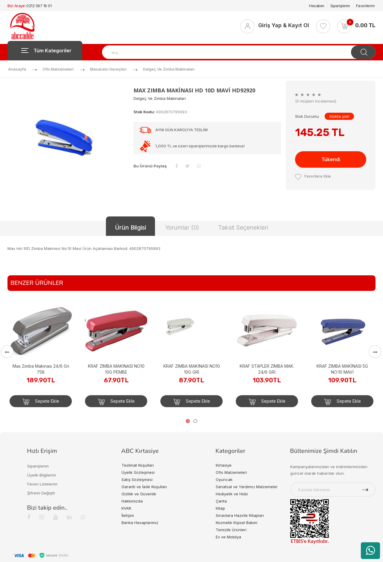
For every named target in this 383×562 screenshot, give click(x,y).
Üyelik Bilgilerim (41, 475)
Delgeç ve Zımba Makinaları (168, 69)
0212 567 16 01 (38, 5)
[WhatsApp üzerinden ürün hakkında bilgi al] (370, 550)
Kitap (220, 508)
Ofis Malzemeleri (58, 69)
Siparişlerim (340, 5)
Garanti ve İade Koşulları (144, 486)
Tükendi (330, 159)
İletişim (127, 515)
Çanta (221, 501)
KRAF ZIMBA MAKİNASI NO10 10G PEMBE (116, 369)
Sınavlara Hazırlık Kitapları (240, 515)
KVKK (126, 508)
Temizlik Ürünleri (231, 529)
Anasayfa (17, 69)
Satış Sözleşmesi (137, 479)
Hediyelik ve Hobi (232, 493)
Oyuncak (224, 479)
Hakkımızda (132, 501)
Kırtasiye (224, 465)
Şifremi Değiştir (41, 493)
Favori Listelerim (42, 484)
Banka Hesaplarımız (139, 522)
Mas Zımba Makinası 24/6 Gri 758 (41, 369)
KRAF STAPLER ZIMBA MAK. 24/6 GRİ (267, 369)
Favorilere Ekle (313, 176)
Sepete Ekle (40, 401)
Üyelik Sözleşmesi (138, 472)
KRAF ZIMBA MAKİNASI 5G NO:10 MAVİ (342, 369)
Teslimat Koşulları (137, 465)
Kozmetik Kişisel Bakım (236, 522)
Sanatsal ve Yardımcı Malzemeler (247, 486)
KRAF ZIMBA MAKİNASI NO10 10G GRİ (191, 369)
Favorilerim (365, 5)
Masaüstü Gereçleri (108, 69)
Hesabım (316, 5)
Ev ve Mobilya (228, 536)
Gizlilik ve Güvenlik (138, 493)
